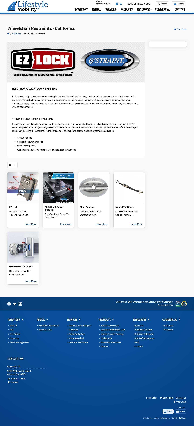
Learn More (30, 223)
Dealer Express (165, 417)
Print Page (180, 29)
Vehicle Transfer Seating (112, 333)
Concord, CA (104, 5)
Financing (14, 337)
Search (162, 5)
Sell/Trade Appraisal (19, 342)
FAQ (137, 342)
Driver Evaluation (77, 333)
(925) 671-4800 (139, 5)
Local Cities (151, 397)
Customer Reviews (143, 329)
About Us (139, 325)
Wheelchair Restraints (111, 342)
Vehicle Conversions (110, 325)
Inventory (81, 11)
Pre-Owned (15, 333)
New (12, 329)
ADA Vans (168, 325)
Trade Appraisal (76, 337)
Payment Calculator (144, 333)
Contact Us (181, 397)
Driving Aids (106, 337)
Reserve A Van (45, 329)
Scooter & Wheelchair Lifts (113, 329)
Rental (96, 11)
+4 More (104, 346)
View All (13, 325)
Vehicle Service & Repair (80, 325)
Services (110, 11)
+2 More (139, 346)
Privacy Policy (166, 397)
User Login (180, 401)
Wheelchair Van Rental (49, 325)
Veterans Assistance (78, 342)
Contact (180, 11)
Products (127, 11)
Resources (143, 11)
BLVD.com (182, 417)
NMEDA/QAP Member (144, 337)
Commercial (162, 11)
